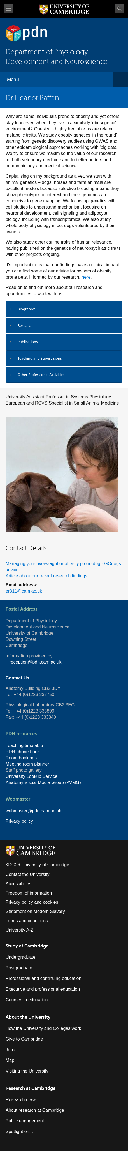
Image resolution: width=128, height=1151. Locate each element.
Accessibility (18, 883)
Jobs (10, 1049)
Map (10, 1060)
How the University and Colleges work (43, 1028)
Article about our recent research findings (46, 576)
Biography (26, 308)
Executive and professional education (43, 989)
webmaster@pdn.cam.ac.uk (33, 810)
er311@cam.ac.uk (24, 591)
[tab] (64, 309)
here (86, 277)
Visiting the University (27, 1071)
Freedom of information (29, 893)
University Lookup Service (31, 776)
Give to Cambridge (24, 1039)
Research (25, 325)
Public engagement (25, 1120)
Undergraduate (21, 957)
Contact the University (28, 874)
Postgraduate (19, 967)
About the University (28, 1017)
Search (119, 8)
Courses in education (27, 999)
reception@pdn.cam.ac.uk (35, 662)
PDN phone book (23, 751)
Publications (28, 341)
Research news (21, 1099)
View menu (8, 8)
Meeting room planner (27, 764)
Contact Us (17, 678)
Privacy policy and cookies (32, 902)
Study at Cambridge (27, 945)
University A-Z (20, 930)
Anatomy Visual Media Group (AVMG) (43, 782)
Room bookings (21, 757)
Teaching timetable (24, 745)
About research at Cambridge (35, 1110)
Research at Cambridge (30, 1088)
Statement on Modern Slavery (35, 911)
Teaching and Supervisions (40, 358)
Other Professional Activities (41, 374)
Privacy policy (19, 821)
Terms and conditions (27, 920)
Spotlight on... (19, 1131)
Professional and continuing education (43, 978)
